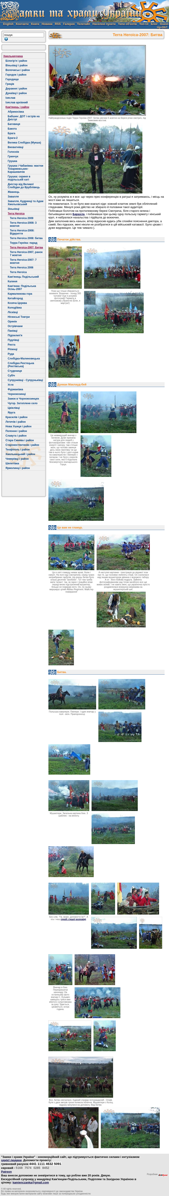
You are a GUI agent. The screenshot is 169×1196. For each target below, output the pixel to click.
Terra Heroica (16, 213)
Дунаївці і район (16, 93)
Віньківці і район (17, 65)
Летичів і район (16, 421)
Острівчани (15, 326)
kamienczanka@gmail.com (31, 1182)
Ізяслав (10, 97)
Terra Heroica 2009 (21, 218)
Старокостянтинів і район (22, 444)
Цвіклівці (14, 407)
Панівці (12, 330)
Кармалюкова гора (20, 293)
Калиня (12, 281)
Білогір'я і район (16, 60)
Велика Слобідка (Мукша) (24, 142)
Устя (10, 384)
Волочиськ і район (18, 70)
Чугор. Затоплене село (22, 403)
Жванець (13, 191)
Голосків (13, 151)
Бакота (12, 128)
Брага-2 (13, 138)
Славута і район (16, 435)
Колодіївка (15, 307)
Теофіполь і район (18, 449)
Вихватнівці (15, 147)
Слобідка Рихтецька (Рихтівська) (21, 365)
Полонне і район (16, 431)
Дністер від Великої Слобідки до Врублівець (24, 186)
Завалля (13, 196)
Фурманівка (15, 389)
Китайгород (15, 298)
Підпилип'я (15, 335)
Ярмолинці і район (18, 468)
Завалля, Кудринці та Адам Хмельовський (25, 203)
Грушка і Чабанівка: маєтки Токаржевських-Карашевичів (25, 168)
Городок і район (16, 74)
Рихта (11, 344)
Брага (11, 133)
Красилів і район (17, 417)
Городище (12, 79)
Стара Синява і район (20, 440)
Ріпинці (12, 349)
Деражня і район (16, 88)
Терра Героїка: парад (23, 242)
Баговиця (14, 124)
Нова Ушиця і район (18, 426)
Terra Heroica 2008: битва (26, 238)
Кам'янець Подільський (23, 276)
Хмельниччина (13, 56)
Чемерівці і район (17, 458)
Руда (11, 353)
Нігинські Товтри (19, 316)
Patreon (6, 1171)
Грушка (12, 161)
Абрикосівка (16, 111)
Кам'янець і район (17, 107)
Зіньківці (13, 208)
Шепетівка (12, 463)
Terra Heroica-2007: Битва (26, 247)
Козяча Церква (17, 303)
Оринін (12, 321)
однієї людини (11, 1160)
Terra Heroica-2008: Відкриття (22, 232)
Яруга (11, 412)
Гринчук (13, 156)
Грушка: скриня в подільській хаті (19, 178)
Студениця (15, 370)
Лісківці (13, 312)
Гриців (10, 84)
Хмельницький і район (20, 454)
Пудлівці (13, 340)
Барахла (78, 214)
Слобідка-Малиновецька (24, 358)
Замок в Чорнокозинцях (23, 398)
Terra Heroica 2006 (21, 267)
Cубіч (11, 375)
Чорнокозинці (17, 394)
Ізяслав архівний (17, 102)
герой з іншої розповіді (73, 919)
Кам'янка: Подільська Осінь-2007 (22, 288)
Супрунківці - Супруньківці (25, 380)
